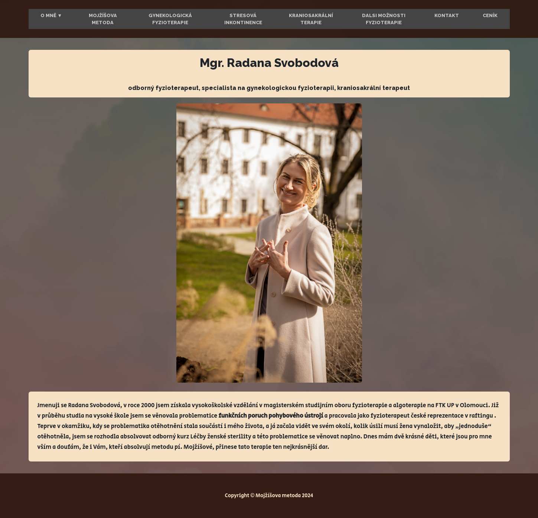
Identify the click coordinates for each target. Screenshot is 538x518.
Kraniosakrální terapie (311, 19)
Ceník (490, 15)
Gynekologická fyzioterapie (170, 19)
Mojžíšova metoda (103, 19)
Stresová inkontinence (243, 19)
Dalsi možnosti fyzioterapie (383, 19)
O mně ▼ (51, 15)
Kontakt (446, 15)
